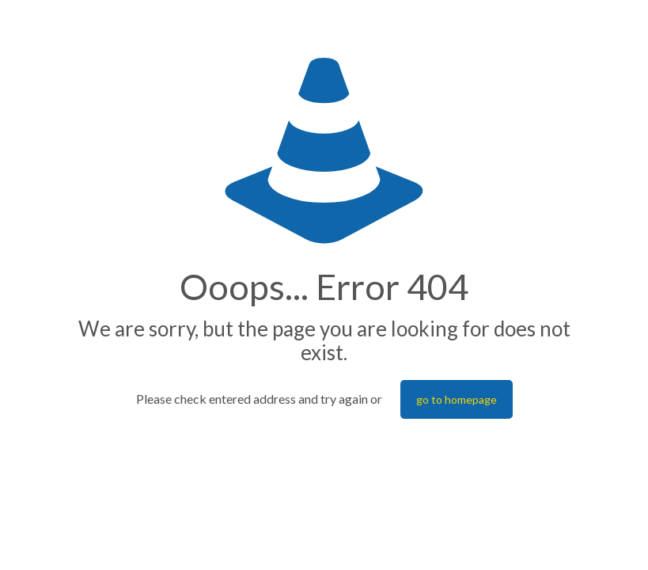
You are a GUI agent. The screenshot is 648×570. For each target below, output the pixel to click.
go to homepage (456, 399)
